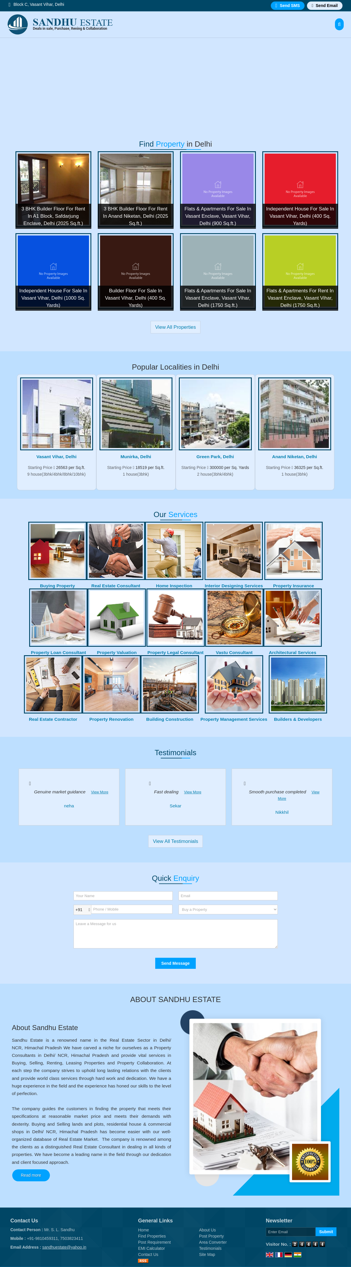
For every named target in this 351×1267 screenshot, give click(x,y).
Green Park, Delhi (215, 456)
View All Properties (175, 327)
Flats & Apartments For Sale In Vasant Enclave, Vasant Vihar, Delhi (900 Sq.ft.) (217, 216)
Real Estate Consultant (115, 585)
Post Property (211, 1236)
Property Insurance (293, 585)
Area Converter (213, 1242)
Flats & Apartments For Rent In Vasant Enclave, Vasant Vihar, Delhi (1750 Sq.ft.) (299, 298)
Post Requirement (154, 1242)
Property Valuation (117, 652)
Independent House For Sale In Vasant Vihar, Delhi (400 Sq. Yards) (300, 216)
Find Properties (152, 1236)
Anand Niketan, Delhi (294, 456)
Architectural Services (292, 652)
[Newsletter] (290, 1231)
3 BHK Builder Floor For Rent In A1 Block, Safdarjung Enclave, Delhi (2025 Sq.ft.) (53, 216)
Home (143, 1230)
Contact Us (148, 1254)
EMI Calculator (151, 1248)
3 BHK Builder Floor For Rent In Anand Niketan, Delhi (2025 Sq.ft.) (135, 216)
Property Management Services (233, 719)
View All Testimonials (175, 841)
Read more (31, 1175)
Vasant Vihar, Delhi (56, 456)
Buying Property (57, 585)
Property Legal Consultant (175, 652)
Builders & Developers (298, 719)
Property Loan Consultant (58, 652)
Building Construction (169, 719)
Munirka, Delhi (136, 456)
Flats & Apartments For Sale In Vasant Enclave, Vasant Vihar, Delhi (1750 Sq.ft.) (217, 298)
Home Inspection (174, 585)
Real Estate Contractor (53, 719)
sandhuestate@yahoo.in (64, 1247)
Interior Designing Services (234, 585)
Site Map (207, 1254)
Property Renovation (111, 719)
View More (99, 792)
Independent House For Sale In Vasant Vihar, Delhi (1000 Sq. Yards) (53, 298)
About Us (207, 1230)
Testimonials (210, 1248)
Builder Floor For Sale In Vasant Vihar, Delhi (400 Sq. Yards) (135, 298)
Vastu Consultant (234, 652)
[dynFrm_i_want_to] (228, 909)
